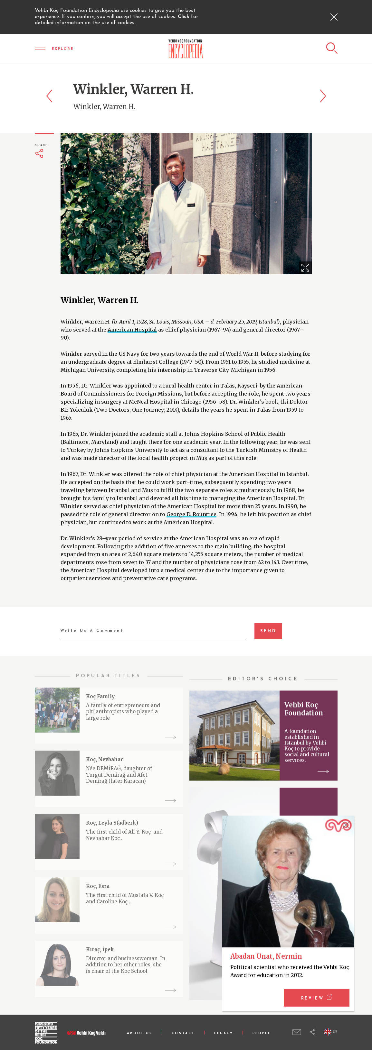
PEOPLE (262, 1033)
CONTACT (183, 1033)
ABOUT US (139, 1033)
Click (184, 16)
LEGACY (223, 1033)
